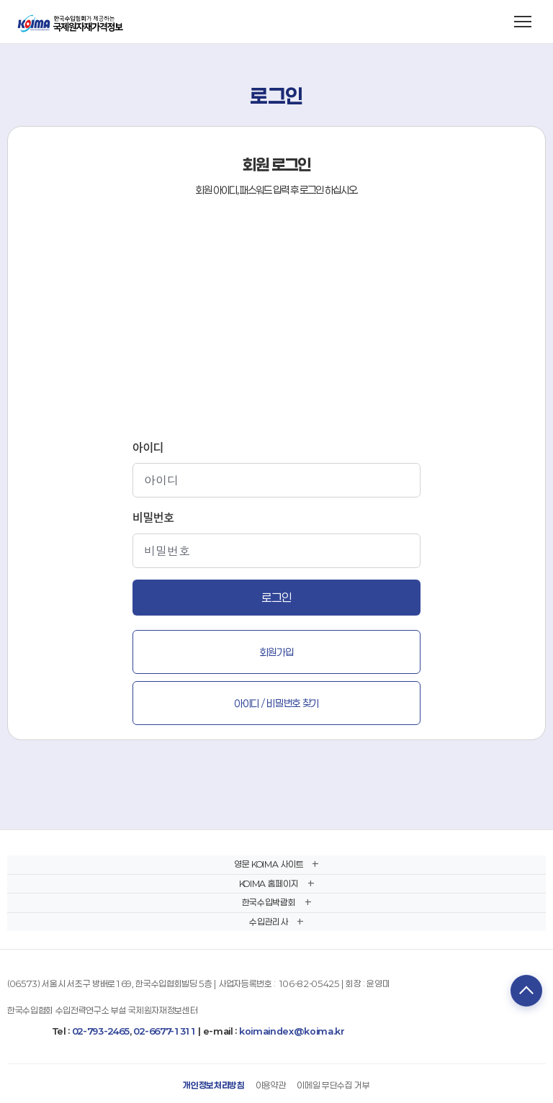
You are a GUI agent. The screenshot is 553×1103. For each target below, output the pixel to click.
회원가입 (277, 652)
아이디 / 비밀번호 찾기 (276, 703)
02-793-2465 (101, 1031)
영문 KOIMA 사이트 (268, 864)
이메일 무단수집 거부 (333, 1085)
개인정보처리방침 (213, 1085)
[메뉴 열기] (523, 21)
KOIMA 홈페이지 (269, 883)
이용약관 (271, 1085)
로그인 (276, 597)
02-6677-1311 (164, 1031)
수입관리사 (268, 922)
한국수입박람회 (269, 902)
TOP (526, 991)
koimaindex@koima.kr (292, 1031)
